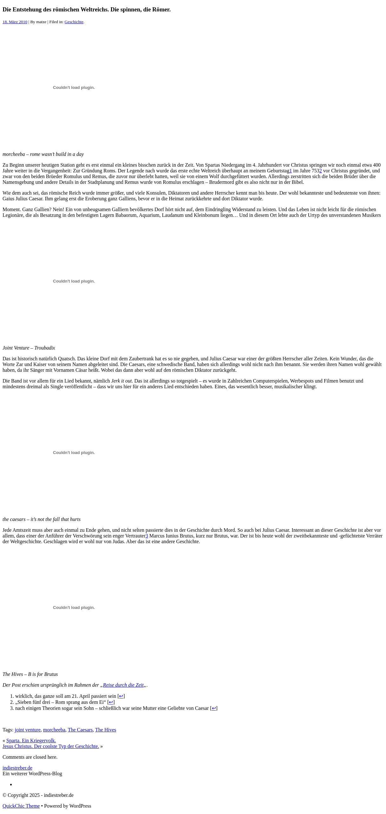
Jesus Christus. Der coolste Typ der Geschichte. (51, 746)
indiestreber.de (17, 768)
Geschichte (74, 21)
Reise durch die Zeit (123, 685)
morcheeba (54, 729)
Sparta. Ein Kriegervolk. (31, 740)
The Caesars (80, 729)
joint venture (27, 729)
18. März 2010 (15, 21)
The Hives (105, 729)
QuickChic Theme (21, 806)
